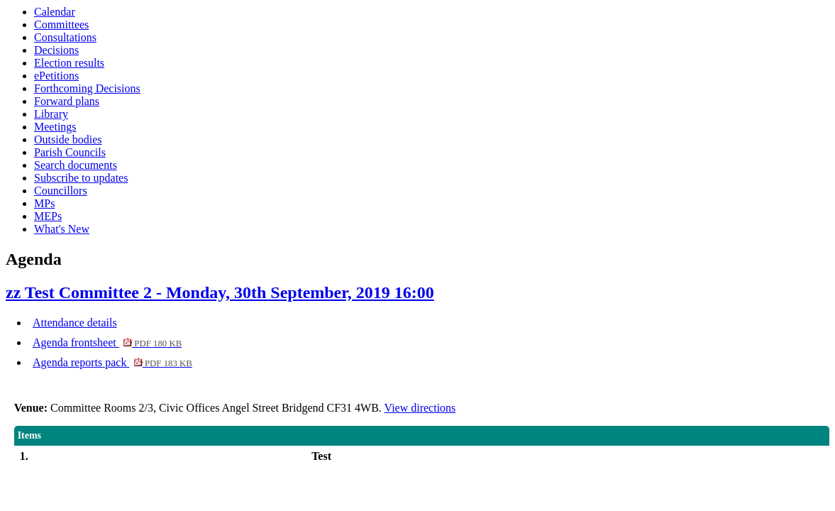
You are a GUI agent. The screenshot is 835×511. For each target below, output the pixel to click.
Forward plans (66, 101)
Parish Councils (70, 152)
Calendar (54, 12)
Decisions (56, 50)
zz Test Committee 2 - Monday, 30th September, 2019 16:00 (220, 292)
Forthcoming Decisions (87, 88)
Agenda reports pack (112, 362)
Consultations (65, 37)
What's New (61, 229)
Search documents (75, 165)
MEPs (48, 216)
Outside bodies (68, 139)
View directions (420, 408)
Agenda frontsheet (107, 342)
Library (51, 114)
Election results (69, 63)
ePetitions (56, 76)
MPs (44, 203)
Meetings (55, 127)
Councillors (60, 191)
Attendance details (75, 323)
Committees (61, 24)
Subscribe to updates (81, 178)
